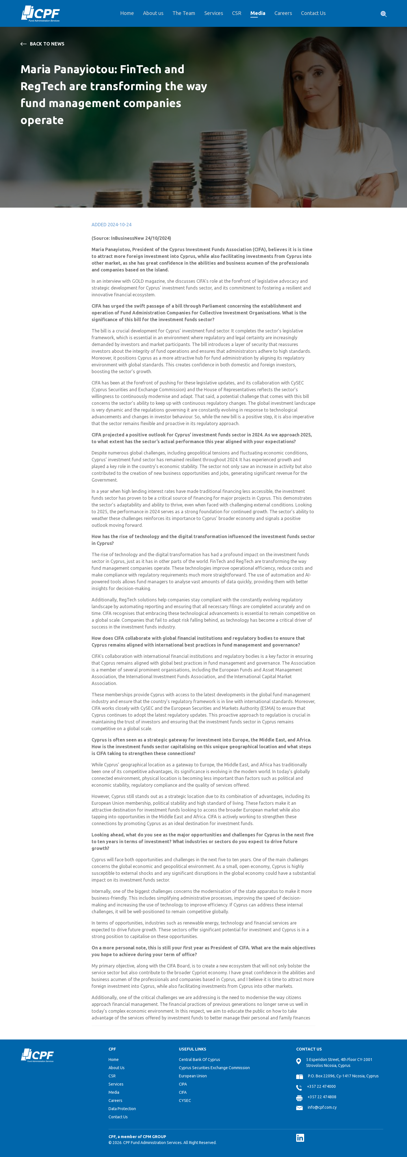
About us (153, 13)
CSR (236, 13)
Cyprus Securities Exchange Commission (214, 1067)
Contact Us (313, 13)
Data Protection (122, 1108)
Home (127, 13)
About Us (117, 1067)
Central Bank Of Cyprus (199, 1059)
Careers (283, 13)
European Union (193, 1076)
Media (257, 13)
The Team (183, 13)
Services (213, 13)
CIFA (183, 1092)
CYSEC (185, 1100)
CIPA (183, 1084)
